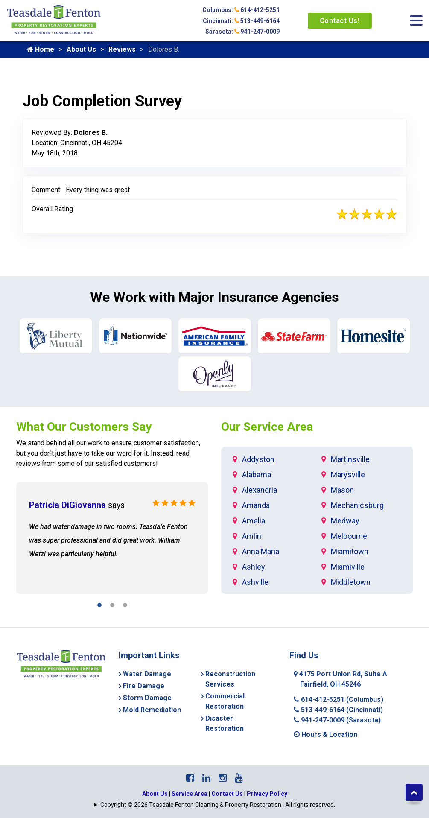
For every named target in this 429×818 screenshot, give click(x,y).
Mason (342, 489)
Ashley (253, 566)
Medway (345, 520)
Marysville (348, 474)
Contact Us (227, 793)
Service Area (189, 793)
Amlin (251, 536)
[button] (99, 606)
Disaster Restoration (224, 723)
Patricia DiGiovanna (67, 505)
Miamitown (349, 551)
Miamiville (348, 566)
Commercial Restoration (225, 701)
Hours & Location (325, 734)
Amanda (256, 505)
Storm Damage (147, 698)
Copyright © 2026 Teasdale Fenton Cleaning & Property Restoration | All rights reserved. (217, 804)
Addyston (258, 459)
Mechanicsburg (357, 505)
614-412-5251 (338, 699)
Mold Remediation (152, 710)
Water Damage (147, 674)
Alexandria (259, 489)
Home (40, 49)
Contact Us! (340, 21)
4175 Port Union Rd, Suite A (340, 679)
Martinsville (350, 459)
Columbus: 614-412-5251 (241, 9)
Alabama (256, 474)
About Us (81, 49)
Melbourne (349, 536)
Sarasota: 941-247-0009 (242, 31)
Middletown (351, 582)
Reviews (122, 49)
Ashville (255, 582)
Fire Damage (143, 686)
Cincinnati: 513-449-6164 (241, 21)
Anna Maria (260, 551)
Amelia (253, 520)
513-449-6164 (338, 710)
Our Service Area (267, 427)
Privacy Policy (267, 793)
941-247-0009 (337, 720)
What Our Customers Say (84, 427)
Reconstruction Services (230, 679)
